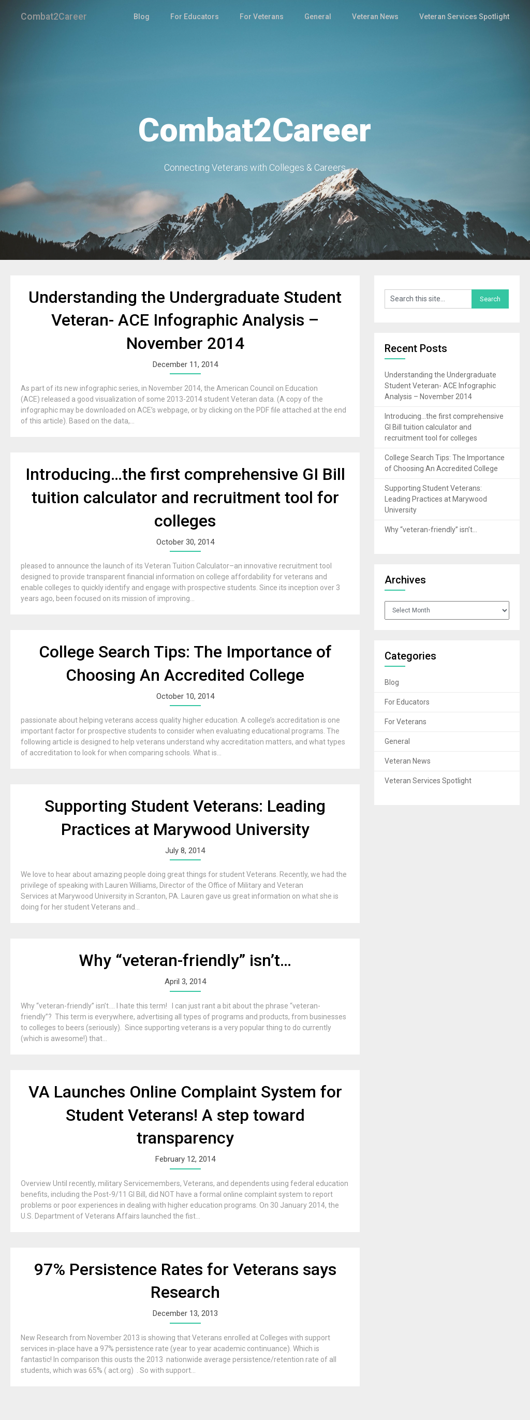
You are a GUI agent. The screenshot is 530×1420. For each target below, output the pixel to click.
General (322, 16)
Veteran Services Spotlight (465, 16)
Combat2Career (57, 16)
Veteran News (379, 16)
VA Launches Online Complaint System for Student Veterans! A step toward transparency (185, 1115)
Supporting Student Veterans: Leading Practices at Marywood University (436, 499)
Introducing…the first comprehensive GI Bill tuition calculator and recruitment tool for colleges (185, 497)
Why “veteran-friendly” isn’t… (185, 960)
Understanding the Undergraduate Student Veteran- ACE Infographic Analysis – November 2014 (185, 320)
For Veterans (268, 16)
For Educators (203, 16)
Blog (153, 16)
